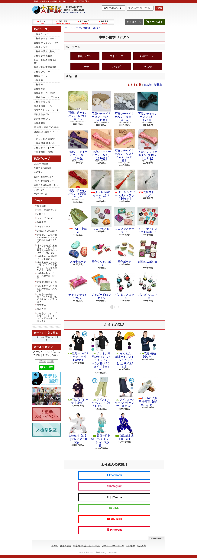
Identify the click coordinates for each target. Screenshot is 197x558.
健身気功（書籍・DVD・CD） (46, 133)
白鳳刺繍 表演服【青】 (124, 426)
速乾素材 (38, 172)
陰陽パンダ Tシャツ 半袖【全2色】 (78, 346)
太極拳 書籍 (39, 123)
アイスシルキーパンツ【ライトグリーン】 (101, 392)
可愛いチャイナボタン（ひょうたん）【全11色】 (124, 145)
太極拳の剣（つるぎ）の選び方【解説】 (46, 275)
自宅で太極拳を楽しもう (46, 185)
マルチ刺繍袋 (78, 220)
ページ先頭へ (156, 538)
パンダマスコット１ (124, 285)
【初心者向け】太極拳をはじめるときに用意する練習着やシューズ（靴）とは (47, 249)
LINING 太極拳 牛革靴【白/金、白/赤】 (147, 391)
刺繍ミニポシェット (147, 252)
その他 (148, 66)
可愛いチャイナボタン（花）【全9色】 (147, 106)
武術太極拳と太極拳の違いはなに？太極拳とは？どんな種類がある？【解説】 (47, 266)
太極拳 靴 (38, 80)
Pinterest (114, 529)
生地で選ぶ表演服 (42, 168)
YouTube (114, 518)
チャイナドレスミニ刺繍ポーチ (147, 220)
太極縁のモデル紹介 (47, 231)
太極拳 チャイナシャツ (45, 38)
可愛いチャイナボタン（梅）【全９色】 (78, 144)
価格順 (148, 84)
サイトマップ (43, 226)
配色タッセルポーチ (101, 252)
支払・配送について (63, 22)
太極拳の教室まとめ (47, 282)
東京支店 (41, 305)
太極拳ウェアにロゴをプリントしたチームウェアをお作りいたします (47, 317)
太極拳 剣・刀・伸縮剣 (45, 93)
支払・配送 (65, 545)
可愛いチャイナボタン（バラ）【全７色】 (78, 106)
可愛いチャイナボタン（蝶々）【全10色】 (101, 144)
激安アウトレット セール (46, 110)
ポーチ (85, 66)
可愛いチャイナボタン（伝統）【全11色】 (101, 106)
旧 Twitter (114, 497)
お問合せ (104, 22)
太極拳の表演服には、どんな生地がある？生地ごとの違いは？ (47, 298)
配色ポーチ (124, 251)
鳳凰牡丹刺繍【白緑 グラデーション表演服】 (101, 430)
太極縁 (97, 552)
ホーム (42, 22)
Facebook (114, 475)
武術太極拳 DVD (42, 119)
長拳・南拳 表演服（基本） (45, 61)
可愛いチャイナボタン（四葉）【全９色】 (148, 144)
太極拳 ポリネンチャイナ (46, 43)
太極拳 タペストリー (44, 147)
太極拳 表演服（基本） (45, 51)
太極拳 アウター (42, 72)
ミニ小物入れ (101, 218)
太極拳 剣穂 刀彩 (42, 101)
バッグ (116, 66)
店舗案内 (141, 545)
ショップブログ (83, 22)
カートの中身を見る (46, 332)
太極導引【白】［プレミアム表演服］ (78, 428)
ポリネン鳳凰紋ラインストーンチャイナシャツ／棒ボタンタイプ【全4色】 (101, 351)
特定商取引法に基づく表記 (86, 545)
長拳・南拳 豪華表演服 (45, 67)
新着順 (158, 84)
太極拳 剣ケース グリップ (46, 97)
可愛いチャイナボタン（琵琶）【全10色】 (78, 184)
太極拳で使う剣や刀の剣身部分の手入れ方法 (47, 288)
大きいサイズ (40, 189)
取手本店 (41, 222)
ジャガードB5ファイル (101, 285)
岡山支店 (41, 309)
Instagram (114, 485)
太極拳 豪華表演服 (43, 56)
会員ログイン (134, 22)
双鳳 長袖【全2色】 (147, 344)
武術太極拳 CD (41, 114)
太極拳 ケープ (41, 76)
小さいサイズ (40, 194)
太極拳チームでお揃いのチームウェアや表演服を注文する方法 (47, 238)
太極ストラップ (147, 183)
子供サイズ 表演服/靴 (44, 139)
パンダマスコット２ (147, 285)
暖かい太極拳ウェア (44, 177)
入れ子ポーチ (78, 251)
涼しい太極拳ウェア (44, 181)
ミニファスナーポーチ (124, 220)
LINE (114, 507)
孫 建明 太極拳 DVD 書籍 (46, 127)
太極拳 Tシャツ (41, 34)
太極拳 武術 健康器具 (44, 143)
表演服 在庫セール (43, 106)
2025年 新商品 (41, 164)
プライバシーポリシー (113, 545)
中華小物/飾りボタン (44, 152)
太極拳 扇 (38, 84)
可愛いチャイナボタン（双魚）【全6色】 (124, 106)
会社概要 (41, 206)
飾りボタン (85, 56)
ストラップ (116, 56)
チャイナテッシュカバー (78, 285)
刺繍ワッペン (148, 56)
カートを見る (154, 21)
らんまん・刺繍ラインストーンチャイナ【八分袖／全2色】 (124, 349)
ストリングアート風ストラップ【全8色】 (124, 185)
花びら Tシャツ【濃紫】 (78, 390)
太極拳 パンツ (41, 47)
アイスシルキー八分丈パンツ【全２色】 (124, 392)
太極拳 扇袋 (39, 89)
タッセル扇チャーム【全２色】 (101, 185)
